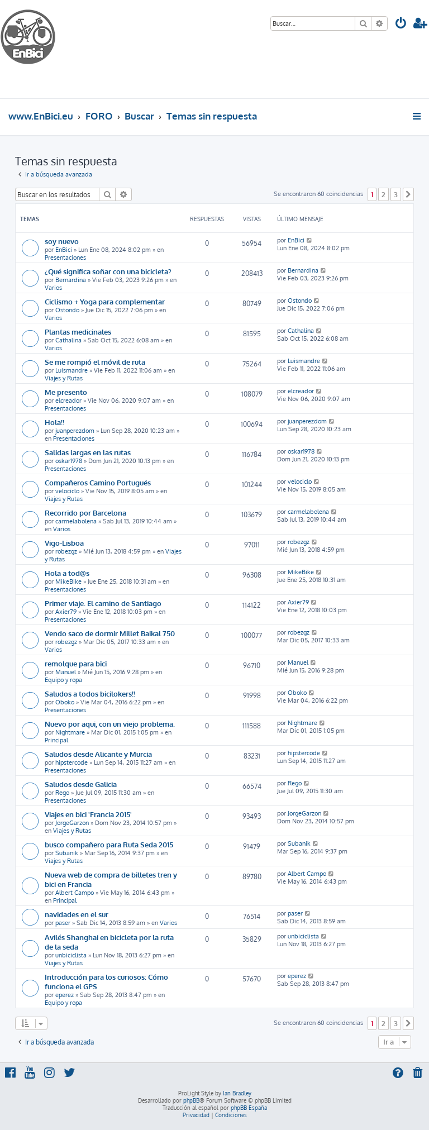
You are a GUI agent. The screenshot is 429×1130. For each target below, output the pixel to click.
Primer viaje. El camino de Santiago (103, 603)
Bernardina (70, 280)
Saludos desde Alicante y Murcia (98, 754)
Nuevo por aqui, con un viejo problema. (110, 723)
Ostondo (67, 310)
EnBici (63, 250)
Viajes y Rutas (64, 378)
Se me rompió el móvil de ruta (95, 361)
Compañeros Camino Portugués (98, 482)
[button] (408, 194)
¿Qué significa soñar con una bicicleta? (108, 271)
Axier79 (66, 612)
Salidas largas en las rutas (88, 452)
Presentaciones (65, 257)
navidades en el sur (76, 914)
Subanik (66, 853)
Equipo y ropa (63, 680)
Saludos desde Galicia (81, 784)
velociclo (67, 491)
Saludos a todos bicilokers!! (90, 693)
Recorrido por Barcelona (85, 512)
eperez (64, 995)
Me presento (66, 392)
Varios (53, 288)
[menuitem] (401, 24)
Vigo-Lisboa (64, 542)
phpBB (191, 1100)
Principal (56, 740)
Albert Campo (74, 893)
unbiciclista (71, 955)
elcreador (68, 400)
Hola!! (54, 422)
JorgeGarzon (72, 823)
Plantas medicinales (78, 331)
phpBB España (249, 1107)
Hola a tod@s (67, 573)
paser (62, 923)
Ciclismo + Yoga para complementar (105, 301)
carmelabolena (76, 521)
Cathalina (68, 340)
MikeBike (68, 581)
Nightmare (70, 732)
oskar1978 (68, 461)
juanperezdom (74, 431)
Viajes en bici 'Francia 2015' (88, 814)
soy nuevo (62, 241)
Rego (62, 793)
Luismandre (71, 370)
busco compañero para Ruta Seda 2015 (109, 844)
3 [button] (396, 194)
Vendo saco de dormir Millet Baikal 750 (110, 633)
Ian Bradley (237, 1093)
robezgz (66, 551)
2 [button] (383, 194)
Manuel (65, 672)
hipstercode (71, 762)
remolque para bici (76, 663)
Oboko (64, 702)
